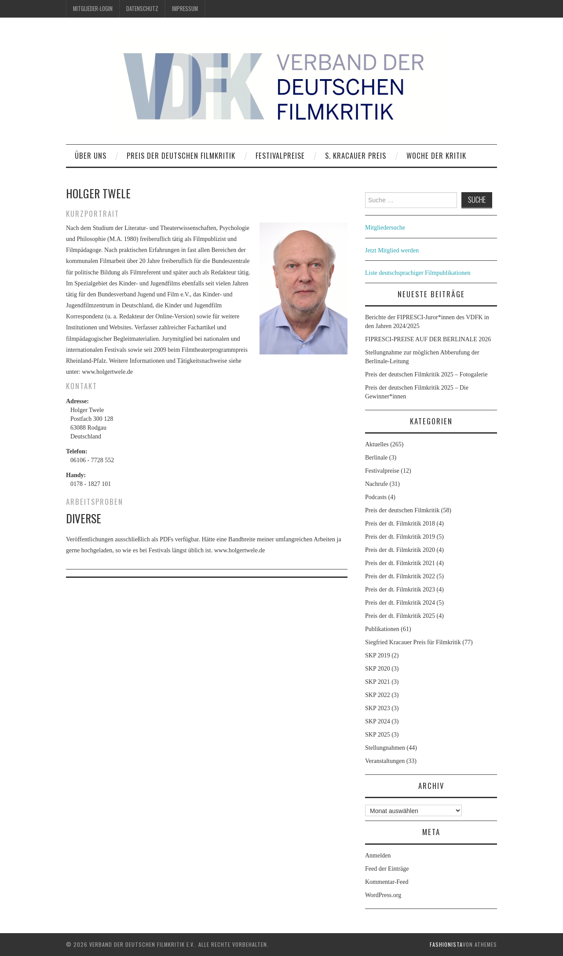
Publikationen (382, 629)
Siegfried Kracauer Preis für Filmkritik (413, 642)
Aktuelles (377, 444)
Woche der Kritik (436, 155)
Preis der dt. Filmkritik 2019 (400, 536)
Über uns (90, 155)
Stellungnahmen (385, 747)
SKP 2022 (377, 695)
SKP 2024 (377, 721)
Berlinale (376, 457)
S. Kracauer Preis (355, 155)
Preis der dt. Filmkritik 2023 (400, 589)
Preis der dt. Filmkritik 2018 (400, 523)
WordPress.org (383, 895)
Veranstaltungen (385, 761)
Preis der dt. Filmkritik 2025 (400, 616)
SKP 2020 (377, 668)
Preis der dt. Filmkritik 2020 (400, 550)
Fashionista (446, 944)
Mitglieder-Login (93, 8)
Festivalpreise (280, 155)
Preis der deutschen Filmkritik (181, 155)
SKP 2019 (377, 655)
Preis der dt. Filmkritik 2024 (400, 602)
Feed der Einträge (387, 868)
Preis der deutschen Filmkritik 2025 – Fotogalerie (426, 374)
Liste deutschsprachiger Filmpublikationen (418, 273)
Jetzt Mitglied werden (392, 250)
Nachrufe (376, 484)
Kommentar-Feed (386, 882)
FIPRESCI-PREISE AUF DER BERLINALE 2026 (428, 339)
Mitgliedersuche (385, 227)
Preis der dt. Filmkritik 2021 (400, 563)
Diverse (83, 518)
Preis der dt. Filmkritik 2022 (400, 576)
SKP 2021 (377, 682)
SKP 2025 (377, 734)
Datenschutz (142, 8)
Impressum (185, 8)
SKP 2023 (377, 708)
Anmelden (378, 855)
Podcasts (376, 497)
